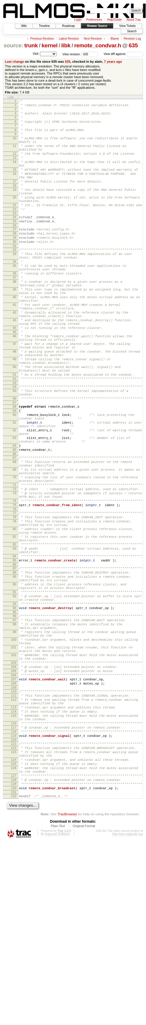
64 (14, 518)
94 (14, 714)
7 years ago (113, 61)
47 (14, 395)
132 (13, 940)
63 (14, 509)
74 (14, 585)
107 (13, 801)
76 (14, 595)
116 (13, 853)
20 (14, 218)
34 (14, 294)
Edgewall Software (57, 979)
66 (14, 528)
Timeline (44, 26)
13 (14, 170)
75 (14, 590)
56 (14, 461)
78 (14, 604)
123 (13, 888)
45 (14, 380)
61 (14, 490)
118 (13, 864)
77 (14, 599)
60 (14, 480)
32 (14, 280)
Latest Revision (69, 38)
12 (14, 165)
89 (14, 676)
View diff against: (123, 54)
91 (14, 695)
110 (13, 814)
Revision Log (132, 38)
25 (14, 247)
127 (13, 917)
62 (14, 499)
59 (14, 475)
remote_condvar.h (97, 45)
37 (14, 314)
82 (14, 637)
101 (13, 761)
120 (13, 874)
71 (14, 565)
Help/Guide (114, 19)
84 (14, 652)
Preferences (94, 19)
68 (14, 537)
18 (14, 204)
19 (14, 209)
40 (14, 338)
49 (14, 414)
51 (14, 433)
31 (14, 276)
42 (14, 357)
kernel (49, 45)
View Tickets (127, 26)
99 (14, 743)
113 (13, 834)
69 (14, 546)
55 (14, 452)
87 (14, 666)
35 (14, 299)
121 (13, 877)
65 (14, 523)
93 (14, 709)
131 (13, 937)
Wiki (24, 26)
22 (14, 233)
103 (13, 780)
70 (14, 556)
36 (14, 309)
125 (13, 902)
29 (14, 266)
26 (14, 252)
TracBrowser (67, 959)
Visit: (36, 53)
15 (14, 184)
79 (14, 609)
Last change (14, 61)
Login (77, 19)
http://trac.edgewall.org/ (127, 979)
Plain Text (58, 971)
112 (13, 825)
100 (13, 752)
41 (14, 347)
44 (14, 375)
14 (14, 175)
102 (13, 771)
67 (14, 532)
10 (14, 146)
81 (14, 628)
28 (14, 261)
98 (14, 733)
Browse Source (97, 26)
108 (13, 806)
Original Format (84, 971)
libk (65, 45)
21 (14, 228)
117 (13, 859)
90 (14, 685)
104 (13, 785)
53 (14, 443)
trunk (31, 45)
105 (13, 790)
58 (14, 470)
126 (13, 907)
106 (13, 796)
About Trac (133, 19)
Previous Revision (42, 38)
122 (13, 882)
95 (14, 719)
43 (14, 366)
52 (14, 438)
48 (14, 404)
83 (14, 642)
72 (14, 570)
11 (14, 155)
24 (14, 242)
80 (14, 618)
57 (14, 466)
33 (14, 285)
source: (13, 45)
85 (14, 657)
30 (14, 271)
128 (13, 922)
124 (13, 897)
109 (13, 811)
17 (14, 199)
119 (13, 869)
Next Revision (93, 38)
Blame (114, 38)
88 (14, 671)
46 (14, 386)
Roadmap (68, 26)
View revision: (71, 54)
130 (13, 932)
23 (14, 238)
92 (14, 700)
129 (13, 927)
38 (14, 319)
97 (14, 728)
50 (14, 423)
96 (14, 723)
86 (14, 662)
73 (14, 575)
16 (14, 189)
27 (14, 256)
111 (13, 819)
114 (13, 839)
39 (14, 328)
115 (13, 844)
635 (133, 45)
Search (132, 31)
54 (14, 447)
